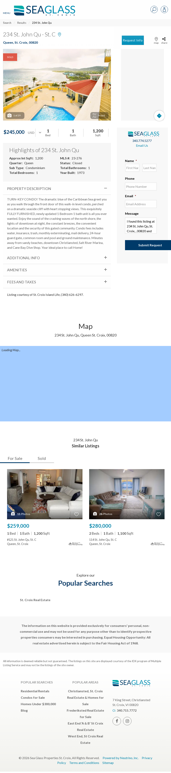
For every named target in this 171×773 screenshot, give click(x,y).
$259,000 (18, 526)
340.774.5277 (142, 140)
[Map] (142, 85)
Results (21, 22)
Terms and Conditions (84, 763)
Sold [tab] (42, 458)
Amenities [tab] (17, 270)
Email (130, 196)
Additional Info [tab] (23, 258)
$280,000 (100, 526)
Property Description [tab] (29, 188)
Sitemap (108, 763)
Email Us (142, 145)
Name (131, 161)
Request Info (133, 40)
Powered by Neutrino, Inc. (121, 758)
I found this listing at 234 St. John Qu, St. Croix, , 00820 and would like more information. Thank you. (141, 226)
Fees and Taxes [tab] (21, 282)
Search (7, 22)
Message (132, 213)
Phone (130, 178)
